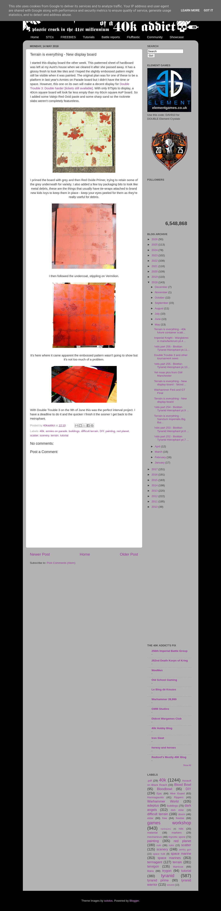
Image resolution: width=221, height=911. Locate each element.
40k (42, 431)
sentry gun (185, 849)
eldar (150, 818)
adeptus (153, 805)
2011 (154, 501)
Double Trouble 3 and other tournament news (171, 357)
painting (110, 431)
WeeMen (157, 670)
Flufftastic (133, 37)
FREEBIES (68, 37)
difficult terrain (89, 431)
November (161, 292)
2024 (154, 250)
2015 (154, 480)
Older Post (129, 554)
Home (35, 37)
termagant (154, 862)
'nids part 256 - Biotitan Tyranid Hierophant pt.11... (172, 348)
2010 (154, 506)
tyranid (167, 875)
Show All (187, 765)
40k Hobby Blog (162, 728)
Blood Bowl (182, 784)
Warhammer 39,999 (164, 699)
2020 (154, 271)
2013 (154, 490)
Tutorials (88, 37)
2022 (154, 260)
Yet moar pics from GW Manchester (168, 374)
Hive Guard (177, 793)
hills (181, 828)
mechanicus (154, 836)
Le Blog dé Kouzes (164, 689)
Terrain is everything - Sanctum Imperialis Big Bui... (169, 419)
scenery (44, 435)
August (159, 308)
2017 (154, 469)
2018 (154, 282)
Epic (159, 793)
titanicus (178, 866)
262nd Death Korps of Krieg (170, 660)
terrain (55, 435)
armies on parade (56, 431)
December (161, 287)
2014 (154, 485)
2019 (154, 276)
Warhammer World (163, 801)
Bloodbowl (164, 789)
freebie (180, 818)
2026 (154, 239)
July (158, 313)
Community (155, 37)
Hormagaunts (155, 797)
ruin (159, 845)
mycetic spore (176, 836)
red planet (123, 431)
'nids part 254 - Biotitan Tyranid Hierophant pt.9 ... (171, 409)
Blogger (134, 900)
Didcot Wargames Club (167, 718)
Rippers (179, 797)
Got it (208, 10)
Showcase (177, 37)
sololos (108, 900)
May (158, 324)
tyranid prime (158, 880)
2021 (154, 266)
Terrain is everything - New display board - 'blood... (170, 383)
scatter (34, 435)
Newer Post (40, 554)
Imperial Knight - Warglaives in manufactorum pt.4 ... (171, 339)
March (159, 451)
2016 (154, 474)
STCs (50, 37)
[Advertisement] (169, 576)
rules (171, 845)
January (160, 462)
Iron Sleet (158, 738)
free (164, 818)
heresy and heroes (164, 747)
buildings (74, 431)
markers (177, 832)
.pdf (149, 780)
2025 (154, 244)
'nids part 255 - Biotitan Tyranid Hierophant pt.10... (172, 365)
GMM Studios (160, 708)
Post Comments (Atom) (61, 562)
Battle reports (111, 37)
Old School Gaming (164, 679)
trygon (166, 870)
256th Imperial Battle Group (170, 650)
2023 (154, 255)
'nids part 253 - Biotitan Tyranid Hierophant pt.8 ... (171, 429)
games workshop (169, 822)
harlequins (166, 829)
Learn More (190, 10)
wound (170, 884)
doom (181, 814)
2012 (154, 496)
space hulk (159, 853)
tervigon (153, 866)
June (158, 319)
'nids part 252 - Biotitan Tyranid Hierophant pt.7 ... (171, 438)
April (158, 446)
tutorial (64, 435)
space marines (169, 858)
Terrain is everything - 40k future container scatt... (170, 331)
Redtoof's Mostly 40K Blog (169, 757)
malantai (152, 832)
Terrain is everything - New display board (170, 400)
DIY (102, 431)
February (161, 457)
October (160, 297)
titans (150, 870)
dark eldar (177, 810)
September (162, 302)
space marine (181, 853)
